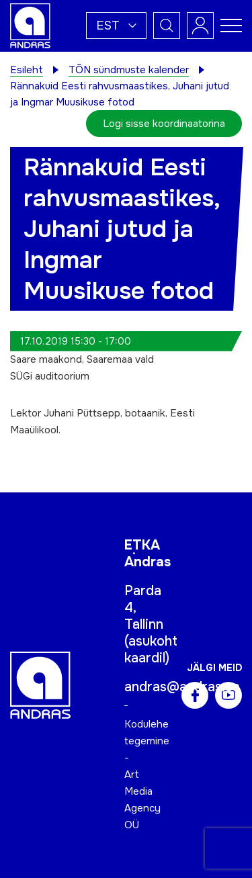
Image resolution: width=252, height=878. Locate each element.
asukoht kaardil (150, 649)
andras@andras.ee (182, 686)
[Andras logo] (30, 25)
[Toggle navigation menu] (231, 25)
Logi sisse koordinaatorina (164, 123)
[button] (116, 25)
